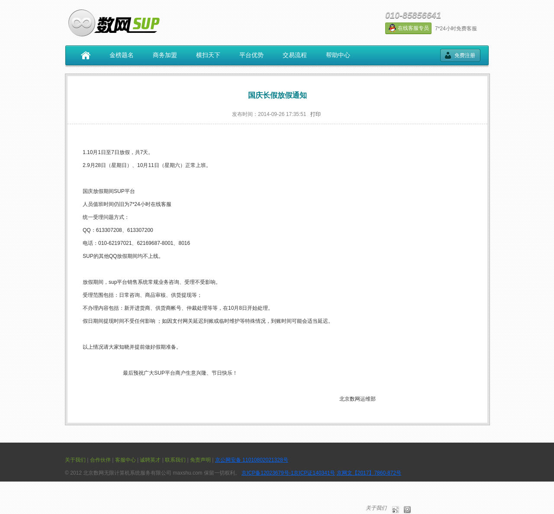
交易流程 (295, 54)
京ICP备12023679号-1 (267, 473)
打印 (315, 114)
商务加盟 (165, 54)
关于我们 (75, 460)
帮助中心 (338, 54)
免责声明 (200, 460)
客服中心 (125, 460)
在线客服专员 (408, 27)
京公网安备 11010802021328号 (251, 460)
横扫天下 (208, 54)
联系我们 (175, 460)
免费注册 (464, 55)
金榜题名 (122, 54)
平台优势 (251, 54)
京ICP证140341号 (314, 473)
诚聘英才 (150, 460)
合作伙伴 (100, 460)
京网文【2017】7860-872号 (369, 473)
